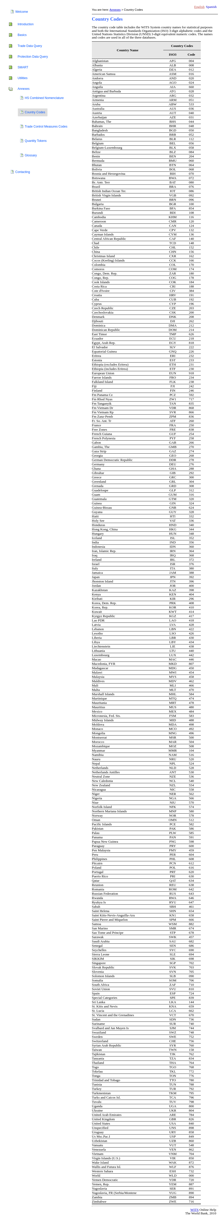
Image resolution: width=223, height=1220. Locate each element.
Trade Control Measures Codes (46, 126)
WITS (194, 1210)
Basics (22, 35)
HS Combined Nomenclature (44, 98)
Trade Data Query (30, 46)
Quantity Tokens (36, 141)
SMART (23, 67)
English (199, 7)
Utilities (23, 78)
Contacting (22, 172)
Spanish (211, 7)
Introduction (26, 24)
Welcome (21, 12)
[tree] (46, 92)
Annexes (24, 89)
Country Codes (35, 112)
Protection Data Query (33, 56)
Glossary (31, 155)
